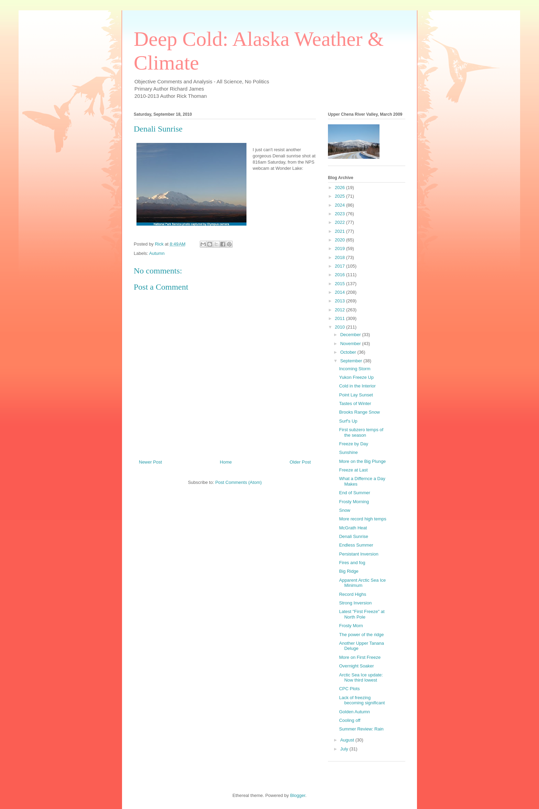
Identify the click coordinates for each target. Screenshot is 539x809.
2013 (340, 300)
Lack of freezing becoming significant (362, 700)
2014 (340, 292)
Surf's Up (348, 421)
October (349, 352)
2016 (340, 274)
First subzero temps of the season (361, 432)
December (351, 334)
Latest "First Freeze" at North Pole (361, 614)
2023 (340, 213)
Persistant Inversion (358, 554)
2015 (340, 283)
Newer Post (150, 462)
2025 (340, 196)
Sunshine (348, 452)
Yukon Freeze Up (356, 377)
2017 (340, 266)
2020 (340, 239)
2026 (340, 187)
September (351, 360)
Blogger (297, 795)
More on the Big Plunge (362, 461)
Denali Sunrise (353, 536)
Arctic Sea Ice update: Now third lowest (361, 677)
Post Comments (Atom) (238, 482)
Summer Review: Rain (361, 729)
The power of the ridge (361, 634)
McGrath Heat (353, 527)
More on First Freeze (360, 657)
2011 (340, 318)
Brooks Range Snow (359, 412)
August (347, 740)
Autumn (157, 253)
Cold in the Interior (357, 385)
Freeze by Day (353, 443)
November (351, 343)
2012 (340, 309)
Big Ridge (348, 571)
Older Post (300, 462)
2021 (340, 231)
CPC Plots (349, 688)
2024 (340, 205)
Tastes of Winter (355, 403)
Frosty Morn (351, 625)
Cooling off (349, 720)
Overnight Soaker (356, 665)
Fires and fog (352, 562)
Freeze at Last (353, 470)
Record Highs (352, 594)
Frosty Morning (354, 501)
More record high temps (362, 518)
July (345, 748)
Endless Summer (356, 545)
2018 (340, 257)
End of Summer (354, 492)
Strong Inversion (355, 602)
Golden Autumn (354, 711)
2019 (340, 248)
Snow (344, 510)
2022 (340, 222)
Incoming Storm (354, 368)
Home (226, 462)
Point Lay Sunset (356, 394)
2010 (340, 327)
